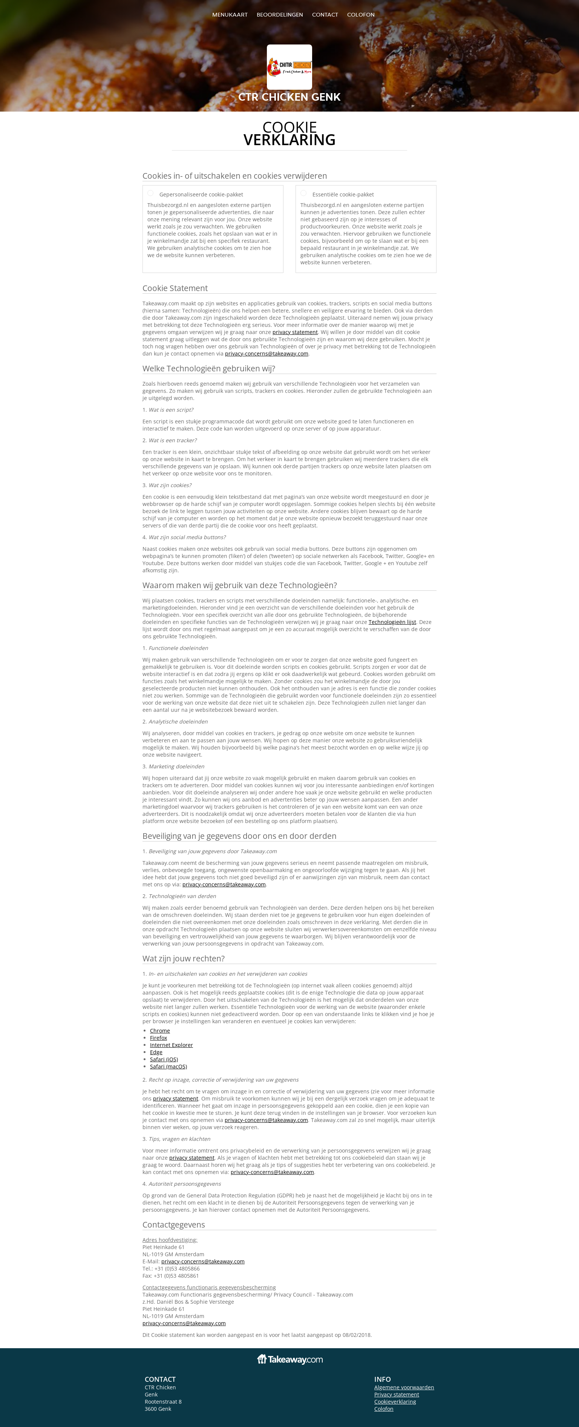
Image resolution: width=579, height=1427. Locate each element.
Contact (325, 14)
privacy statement (295, 332)
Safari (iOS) (164, 1059)
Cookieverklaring (395, 1401)
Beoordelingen (280, 14)
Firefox (158, 1037)
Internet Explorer (171, 1044)
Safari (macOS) (168, 1066)
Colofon (384, 1408)
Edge (156, 1052)
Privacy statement (396, 1394)
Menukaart (230, 14)
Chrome (160, 1030)
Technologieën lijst (392, 621)
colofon (361, 14)
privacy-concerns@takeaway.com (266, 353)
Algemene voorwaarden (404, 1387)
